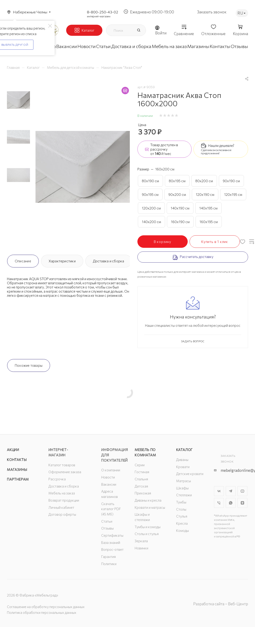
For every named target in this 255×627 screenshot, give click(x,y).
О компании (110, 470)
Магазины (17, 469)
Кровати (183, 467)
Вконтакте (219, 491)
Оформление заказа (64, 472)
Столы (181, 509)
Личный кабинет (61, 507)
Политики (108, 564)
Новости (108, 477)
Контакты (17, 459)
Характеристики (62, 261)
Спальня (141, 479)
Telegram (231, 491)
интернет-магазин (98, 16)
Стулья (181, 516)
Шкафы (182, 488)
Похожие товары (28, 365)
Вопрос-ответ (112, 549)
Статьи (106, 521)
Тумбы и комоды (147, 527)
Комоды (182, 530)
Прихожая (143, 493)
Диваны (182, 459)
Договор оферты (62, 514)
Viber (219, 503)
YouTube (242, 491)
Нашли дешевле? (221, 145)
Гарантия (108, 556)
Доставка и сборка (108, 261)
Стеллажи (184, 495)
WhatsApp (231, 503)
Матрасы (183, 481)
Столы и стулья (147, 534)
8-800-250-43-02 (102, 12)
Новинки (141, 548)
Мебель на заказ (61, 493)
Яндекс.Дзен (242, 503)
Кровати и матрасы (150, 507)
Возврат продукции (63, 500)
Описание (23, 261)
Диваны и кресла (148, 500)
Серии (140, 465)
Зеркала (141, 541)
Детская (141, 486)
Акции (13, 450)
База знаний (110, 542)
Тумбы (181, 502)
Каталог (184, 450)
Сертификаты (112, 535)
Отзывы (107, 528)
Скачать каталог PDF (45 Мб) (111, 509)
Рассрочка (57, 479)
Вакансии (108, 484)
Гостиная (142, 472)
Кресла (182, 523)
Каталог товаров (61, 465)
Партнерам (18, 479)
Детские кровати (189, 474)
